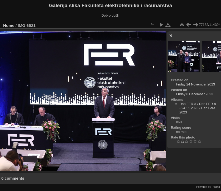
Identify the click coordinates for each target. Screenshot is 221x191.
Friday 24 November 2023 (195, 84)
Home (8, 25)
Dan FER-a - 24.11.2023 (197, 106)
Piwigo (216, 186)
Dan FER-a (187, 104)
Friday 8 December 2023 (194, 94)
